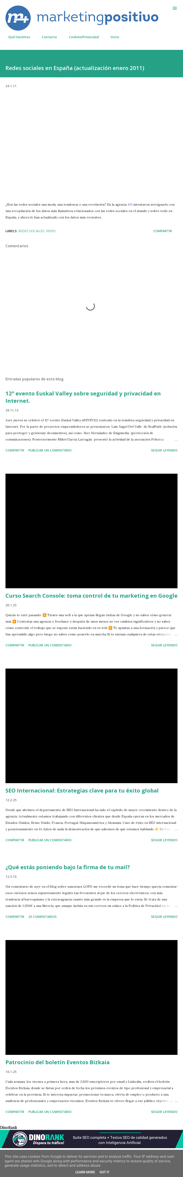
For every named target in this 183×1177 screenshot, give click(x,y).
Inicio (112, 37)
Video (51, 231)
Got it (104, 1172)
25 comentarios (42, 916)
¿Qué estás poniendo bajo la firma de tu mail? (67, 867)
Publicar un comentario (50, 450)
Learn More (85, 1172)
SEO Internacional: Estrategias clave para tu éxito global (82, 790)
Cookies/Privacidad (81, 37)
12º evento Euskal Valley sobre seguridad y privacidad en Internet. (83, 397)
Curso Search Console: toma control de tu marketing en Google (91, 595)
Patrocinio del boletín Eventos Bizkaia (57, 1062)
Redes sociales (31, 231)
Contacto (46, 37)
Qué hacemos (16, 37)
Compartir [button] (162, 231)
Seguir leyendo (164, 450)
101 (130, 204)
